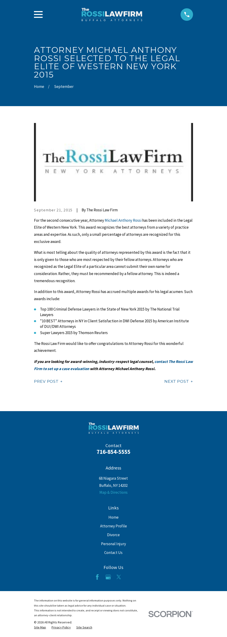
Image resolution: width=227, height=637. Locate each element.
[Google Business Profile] (108, 577)
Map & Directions (113, 492)
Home (113, 517)
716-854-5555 (113, 451)
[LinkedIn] (129, 577)
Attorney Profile (113, 526)
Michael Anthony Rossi (123, 220)
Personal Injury (113, 543)
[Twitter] (119, 577)
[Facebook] (97, 577)
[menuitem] (40, 627)
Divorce (113, 534)
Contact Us (113, 552)
